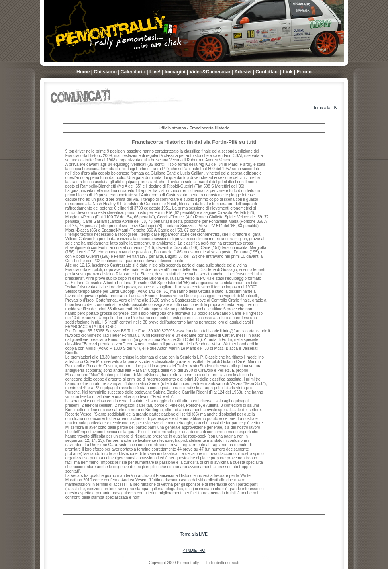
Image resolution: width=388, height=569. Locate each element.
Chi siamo (105, 72)
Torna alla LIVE (326, 108)
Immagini (175, 72)
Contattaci (267, 72)
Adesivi (242, 72)
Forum (304, 72)
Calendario (133, 72)
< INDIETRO (194, 550)
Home (83, 72)
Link (288, 72)
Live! (155, 72)
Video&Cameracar (210, 72)
